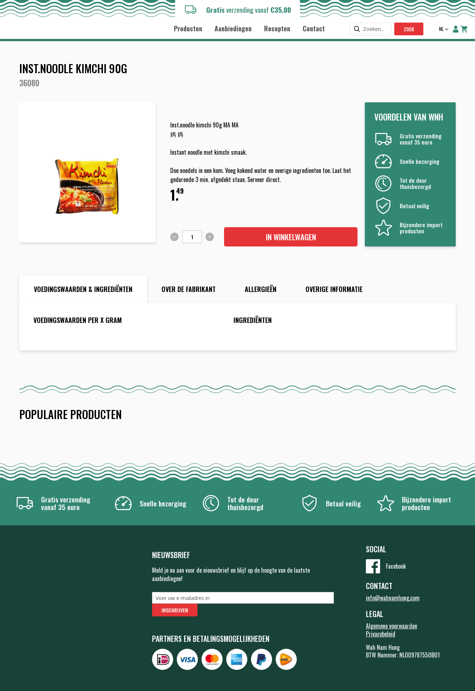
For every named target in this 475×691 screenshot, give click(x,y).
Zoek (409, 29)
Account (455, 29)
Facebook (396, 566)
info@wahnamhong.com (393, 597)
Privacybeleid (380, 633)
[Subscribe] (174, 610)
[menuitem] (188, 28)
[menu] (249, 28)
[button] (443, 29)
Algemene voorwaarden (391, 625)
